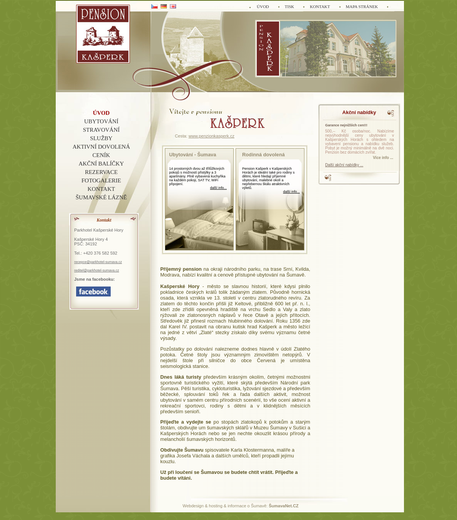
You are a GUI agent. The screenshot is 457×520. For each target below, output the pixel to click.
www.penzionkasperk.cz (211, 136)
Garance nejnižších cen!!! (346, 125)
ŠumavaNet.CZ (284, 505)
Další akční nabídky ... (344, 165)
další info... (218, 188)
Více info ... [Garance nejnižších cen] (383, 158)
